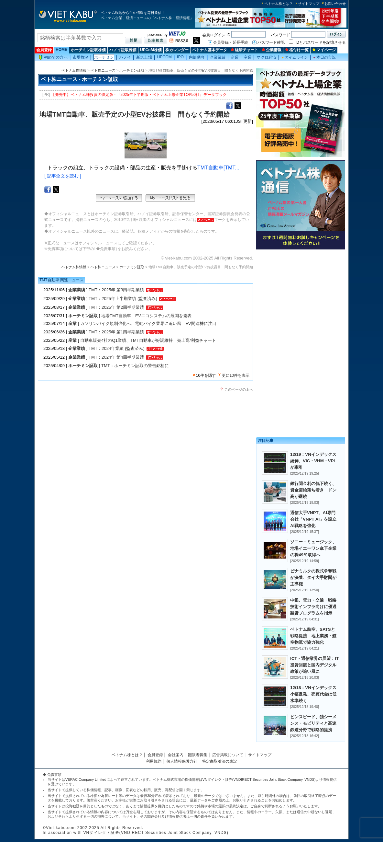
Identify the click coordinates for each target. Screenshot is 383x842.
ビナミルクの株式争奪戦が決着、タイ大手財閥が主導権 (313, 577)
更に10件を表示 (235, 375)
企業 (234, 57)
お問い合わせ (335, 4)
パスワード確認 (271, 42)
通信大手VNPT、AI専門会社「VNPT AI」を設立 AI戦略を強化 (315, 519)
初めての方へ (53, 57)
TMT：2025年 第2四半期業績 (116, 307)
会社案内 (175, 755)
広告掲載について (227, 755)
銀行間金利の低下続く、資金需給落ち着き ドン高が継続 (313, 490)
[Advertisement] (300, 297)
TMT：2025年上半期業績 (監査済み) (123, 298)
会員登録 (44, 50)
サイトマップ (308, 4)
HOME (61, 49)
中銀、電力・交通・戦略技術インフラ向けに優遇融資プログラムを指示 (313, 607)
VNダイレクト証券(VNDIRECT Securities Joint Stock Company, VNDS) (259, 779)
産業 (247, 57)
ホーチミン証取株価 (88, 50)
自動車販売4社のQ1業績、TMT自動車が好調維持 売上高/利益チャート (148, 340)
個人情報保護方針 (181, 761)
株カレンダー (177, 50)
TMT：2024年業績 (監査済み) (117, 348)
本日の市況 (324, 57)
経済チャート (244, 50)
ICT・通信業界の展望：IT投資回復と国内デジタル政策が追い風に (314, 665)
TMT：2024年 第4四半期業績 (116, 357)
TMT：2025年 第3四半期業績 (116, 289)
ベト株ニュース (103, 70)
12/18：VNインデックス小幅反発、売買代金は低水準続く (313, 694)
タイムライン (294, 57)
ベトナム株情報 (73, 70)
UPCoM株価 (151, 50)
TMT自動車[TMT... (218, 167)
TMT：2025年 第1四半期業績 (116, 331)
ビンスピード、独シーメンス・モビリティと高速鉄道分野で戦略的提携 (313, 723)
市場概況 (80, 57)
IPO (180, 57)
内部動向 (196, 57)
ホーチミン (104, 57)
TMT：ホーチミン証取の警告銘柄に (135, 365)
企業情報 (271, 50)
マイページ (324, 50)
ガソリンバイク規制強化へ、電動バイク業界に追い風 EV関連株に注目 (148, 323)
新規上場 (144, 57)
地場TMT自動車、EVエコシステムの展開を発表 (146, 315)
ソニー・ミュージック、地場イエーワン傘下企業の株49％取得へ (313, 548)
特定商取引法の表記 (219, 761)
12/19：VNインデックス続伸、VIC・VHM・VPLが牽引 (313, 461)
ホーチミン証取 (131, 70)
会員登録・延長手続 (230, 42)
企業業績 (217, 57)
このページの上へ (238, 389)
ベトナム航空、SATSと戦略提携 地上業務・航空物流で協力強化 (313, 636)
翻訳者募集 (197, 755)
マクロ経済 (266, 57)
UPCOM (164, 57)
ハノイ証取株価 (123, 50)
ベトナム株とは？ (278, 4)
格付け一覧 (297, 50)
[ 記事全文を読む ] (62, 176)
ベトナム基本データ (209, 50)
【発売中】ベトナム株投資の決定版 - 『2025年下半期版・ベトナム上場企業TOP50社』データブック (139, 94)
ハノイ (125, 57)
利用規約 (153, 761)
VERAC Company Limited (85, 779)
